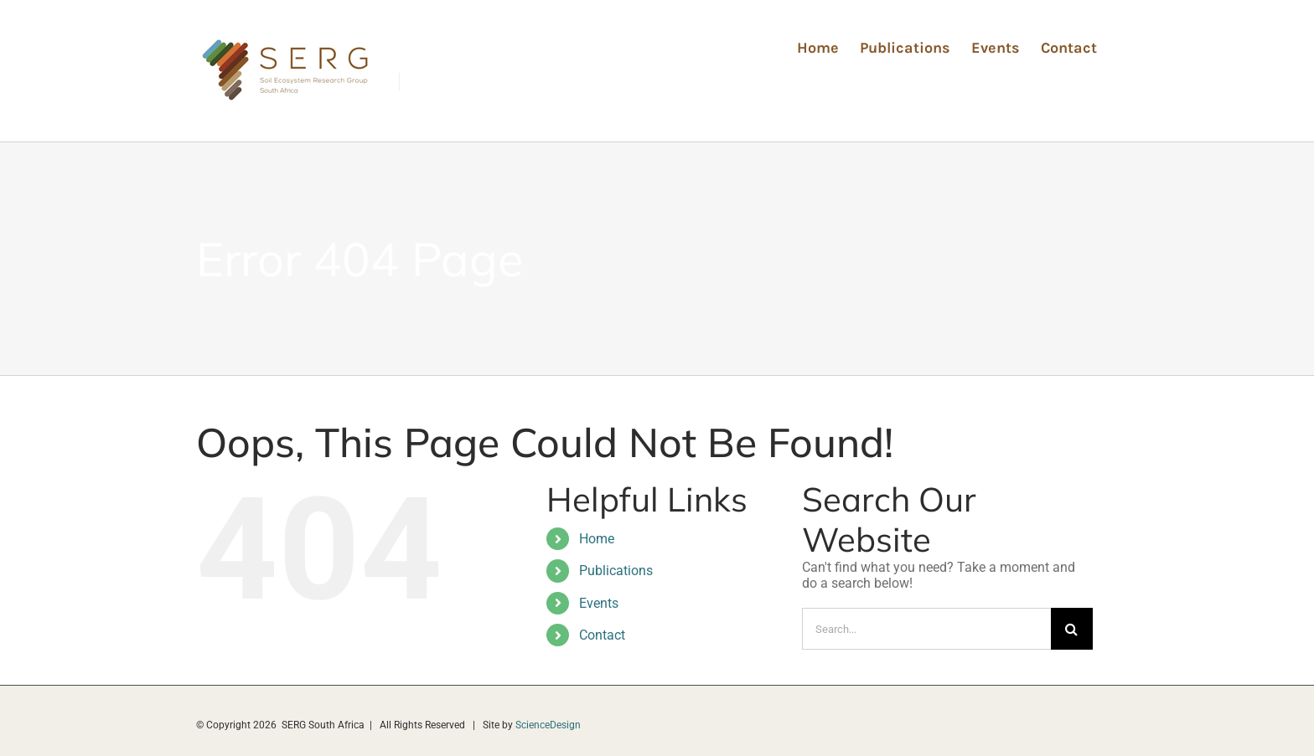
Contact (602, 635)
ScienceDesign (548, 725)
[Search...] (926, 629)
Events (598, 603)
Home (596, 539)
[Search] (1072, 629)
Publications (616, 571)
